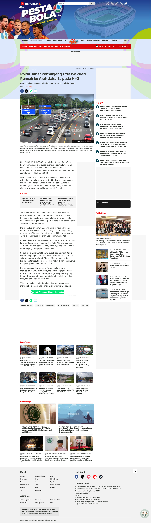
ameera (25, 40)
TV (120, 40)
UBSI (56, 46)
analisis (81, 40)
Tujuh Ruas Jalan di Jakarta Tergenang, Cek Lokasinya (28, 200)
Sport (40, 46)
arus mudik (85, 305)
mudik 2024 (39, 305)
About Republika (25, 500)
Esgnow (23, 487)
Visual (37, 487)
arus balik (75, 305)
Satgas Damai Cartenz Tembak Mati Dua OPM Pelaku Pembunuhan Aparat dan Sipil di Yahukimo (65, 202)
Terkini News (101, 213)
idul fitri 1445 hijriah (63, 305)
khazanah (57, 40)
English (52, 487)
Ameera (22, 476)
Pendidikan (33, 46)
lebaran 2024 (50, 305)
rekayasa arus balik (26, 305)
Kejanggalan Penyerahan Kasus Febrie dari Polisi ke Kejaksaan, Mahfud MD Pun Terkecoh (112, 135)
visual (114, 40)
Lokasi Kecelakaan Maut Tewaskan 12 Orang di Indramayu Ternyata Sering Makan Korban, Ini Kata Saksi (114, 144)
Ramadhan (38, 490)
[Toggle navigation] (22, 3)
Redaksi (38, 500)
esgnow (105, 40)
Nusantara (34, 69)
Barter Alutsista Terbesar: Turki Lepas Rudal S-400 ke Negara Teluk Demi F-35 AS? (114, 117)
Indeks (126, 40)
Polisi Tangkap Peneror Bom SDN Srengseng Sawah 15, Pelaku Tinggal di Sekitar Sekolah (114, 162)
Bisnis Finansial (93, 40)
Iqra (36, 479)
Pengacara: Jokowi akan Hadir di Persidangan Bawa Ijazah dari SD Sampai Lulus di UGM (113, 153)
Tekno (37, 485)
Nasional (24, 46)
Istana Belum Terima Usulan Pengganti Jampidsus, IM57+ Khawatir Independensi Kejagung (113, 126)
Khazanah (23, 479)
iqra (66, 40)
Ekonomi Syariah (37, 40)
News (73, 39)
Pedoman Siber (55, 500)
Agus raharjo (28, 87)
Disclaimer (23, 503)
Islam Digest (54, 479)
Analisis (37, 482)
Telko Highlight (65, 46)
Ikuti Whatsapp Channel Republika (48, 292)
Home (22, 69)
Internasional (48, 46)
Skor (51, 476)
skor (49, 40)
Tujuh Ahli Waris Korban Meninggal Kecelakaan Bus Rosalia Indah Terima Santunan (47, 202)
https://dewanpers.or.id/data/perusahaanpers (37, 513)
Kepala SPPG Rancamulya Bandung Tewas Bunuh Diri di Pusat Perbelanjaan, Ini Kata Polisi (113, 108)
